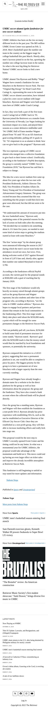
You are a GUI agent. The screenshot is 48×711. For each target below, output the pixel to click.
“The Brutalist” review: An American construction (20, 583)
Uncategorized (29, 490)
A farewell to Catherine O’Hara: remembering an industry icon (21, 658)
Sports (16, 490)
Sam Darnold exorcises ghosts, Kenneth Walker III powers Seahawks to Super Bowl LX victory (23, 532)
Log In (24, 700)
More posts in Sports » (38, 513)
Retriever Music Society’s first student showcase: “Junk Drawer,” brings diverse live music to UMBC (24, 596)
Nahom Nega (12, 480)
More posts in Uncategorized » (35, 543)
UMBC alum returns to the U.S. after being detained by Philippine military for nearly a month (23, 641)
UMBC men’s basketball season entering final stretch (24, 520)
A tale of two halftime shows (13, 676)
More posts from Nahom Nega (15, 504)
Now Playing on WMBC (12, 623)
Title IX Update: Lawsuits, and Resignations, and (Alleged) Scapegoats (21, 632)
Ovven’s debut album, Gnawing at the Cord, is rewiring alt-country (23, 667)
